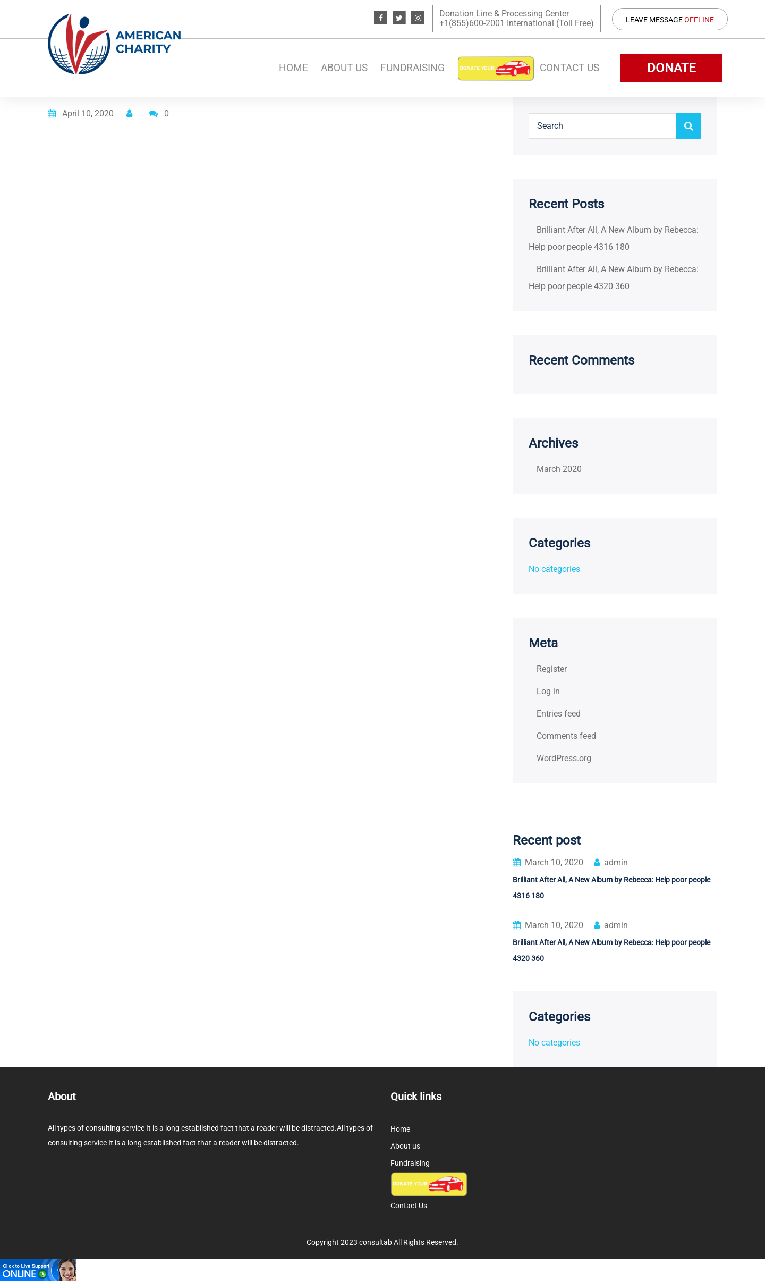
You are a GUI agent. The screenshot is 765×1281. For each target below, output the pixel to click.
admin (611, 862)
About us (344, 68)
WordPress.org (564, 758)
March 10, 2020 (548, 862)
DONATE (671, 68)
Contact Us (569, 68)
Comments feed (566, 736)
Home (293, 68)
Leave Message (670, 19)
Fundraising (412, 68)
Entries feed (559, 714)
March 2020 (559, 469)
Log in (548, 691)
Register (552, 669)
